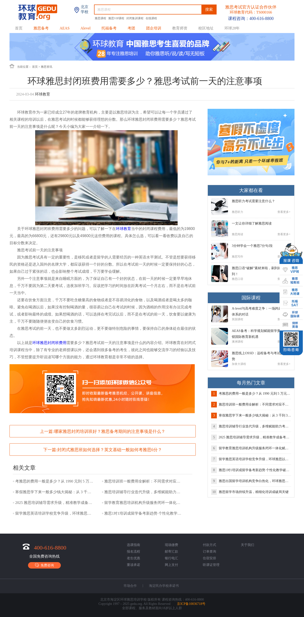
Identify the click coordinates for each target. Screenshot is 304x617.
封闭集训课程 (135, 18)
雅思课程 (101, 18)
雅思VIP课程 (116, 18)
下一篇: (102, 449)
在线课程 (151, 18)
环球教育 (123, 229)
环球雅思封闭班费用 (49, 343)
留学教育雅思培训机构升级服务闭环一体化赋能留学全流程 (143, 503)
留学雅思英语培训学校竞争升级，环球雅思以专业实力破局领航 (54, 513)
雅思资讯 (46, 66)
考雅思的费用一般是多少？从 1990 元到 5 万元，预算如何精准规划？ (54, 481)
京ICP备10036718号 (191, 604)
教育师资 (179, 28)
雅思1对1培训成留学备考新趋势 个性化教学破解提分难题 (143, 513)
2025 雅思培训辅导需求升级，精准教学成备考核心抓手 (54, 503)
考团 (131, 28)
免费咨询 (44, 565)
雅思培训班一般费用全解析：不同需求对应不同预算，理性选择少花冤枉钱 (143, 481)
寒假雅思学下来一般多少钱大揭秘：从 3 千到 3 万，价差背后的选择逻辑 (54, 492)
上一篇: (102, 431)
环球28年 (232, 28)
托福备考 (109, 28)
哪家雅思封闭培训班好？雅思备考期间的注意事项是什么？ (109, 431)
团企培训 (153, 28)
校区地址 (206, 28)
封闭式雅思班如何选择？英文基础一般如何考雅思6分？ (109, 449)
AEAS (65, 28)
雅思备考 (41, 28)
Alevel (86, 28)
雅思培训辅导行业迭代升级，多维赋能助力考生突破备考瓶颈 (143, 492)
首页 (19, 28)
